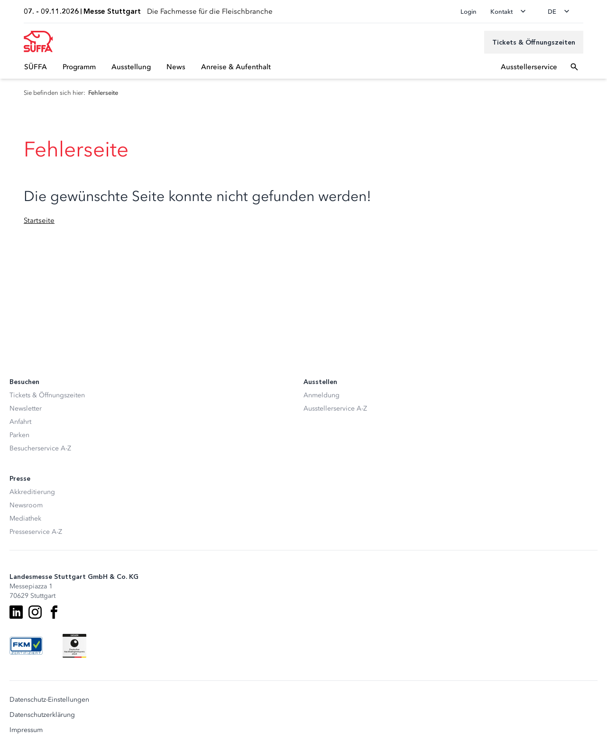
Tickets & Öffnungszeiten (47, 395)
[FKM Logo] (26, 646)
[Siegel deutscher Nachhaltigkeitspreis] (74, 646)
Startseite (39, 220)
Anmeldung (322, 395)
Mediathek (25, 518)
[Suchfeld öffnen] (574, 66)
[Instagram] (35, 612)
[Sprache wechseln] (561, 11)
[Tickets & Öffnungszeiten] (533, 42)
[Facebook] (54, 612)
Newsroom (26, 505)
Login (468, 12)
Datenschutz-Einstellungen (49, 700)
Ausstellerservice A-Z (335, 408)
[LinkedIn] (16, 612)
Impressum (26, 730)
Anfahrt (20, 422)
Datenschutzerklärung (42, 715)
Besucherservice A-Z (40, 448)
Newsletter (25, 408)
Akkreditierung (32, 492)
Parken (19, 435)
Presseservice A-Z (35, 532)
